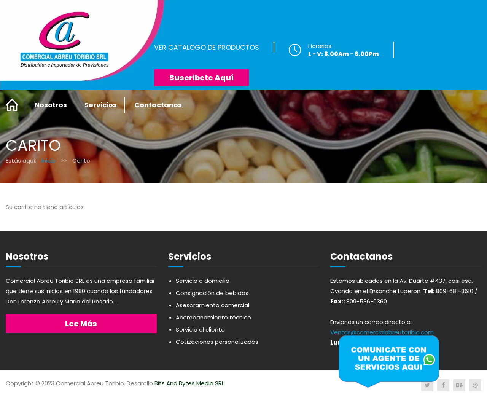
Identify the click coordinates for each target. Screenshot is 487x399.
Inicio (48, 160)
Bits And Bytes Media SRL (189, 383)
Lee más (81, 323)
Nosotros (51, 105)
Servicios (100, 105)
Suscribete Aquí (201, 77)
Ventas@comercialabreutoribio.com (382, 332)
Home (12, 105)
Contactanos (158, 105)
